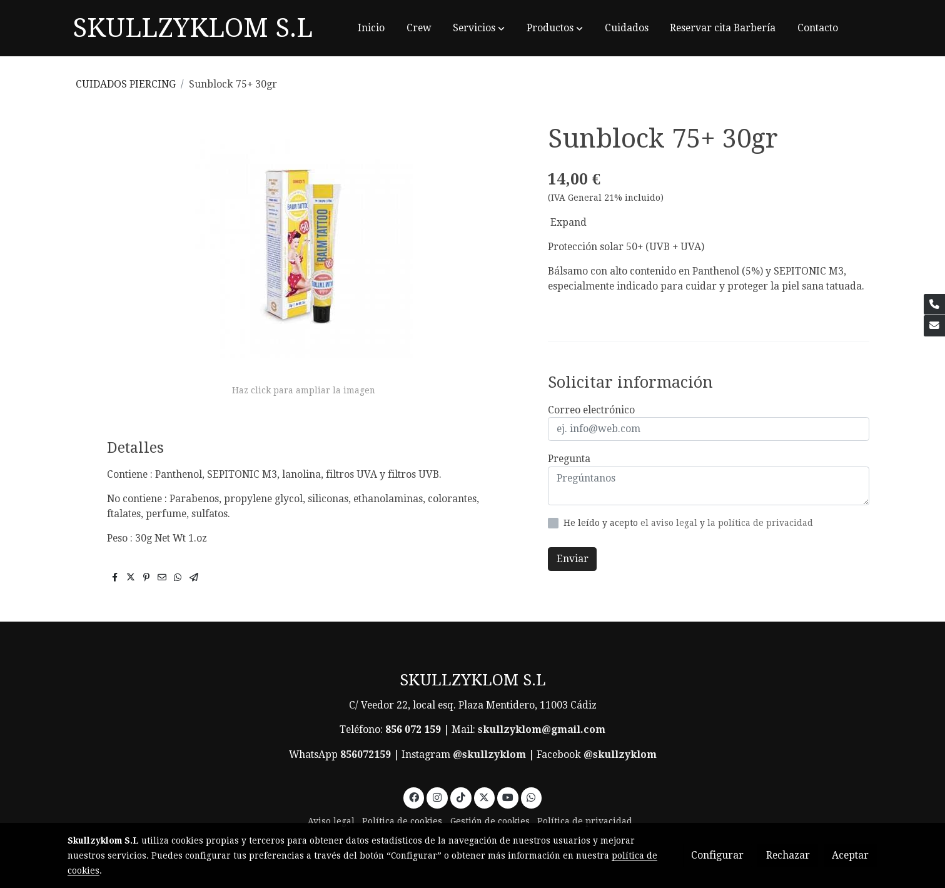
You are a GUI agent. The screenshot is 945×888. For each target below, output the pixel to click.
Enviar (573, 559)
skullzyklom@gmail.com (541, 729)
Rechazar (788, 855)
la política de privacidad (760, 523)
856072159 (365, 754)
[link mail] (934, 325)
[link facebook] (413, 797)
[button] (478, 28)
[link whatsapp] (531, 797)
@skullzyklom (489, 754)
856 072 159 (413, 729)
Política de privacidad (584, 821)
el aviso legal (670, 523)
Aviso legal (331, 821)
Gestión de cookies (490, 821)
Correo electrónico (591, 410)
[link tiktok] (460, 797)
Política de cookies (402, 821)
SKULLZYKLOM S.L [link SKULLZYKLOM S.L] (193, 28)
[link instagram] (437, 797)
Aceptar (850, 855)
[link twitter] (484, 797)
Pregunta (569, 459)
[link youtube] (508, 797)
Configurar (717, 855)
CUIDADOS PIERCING (126, 84)
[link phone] (934, 304)
